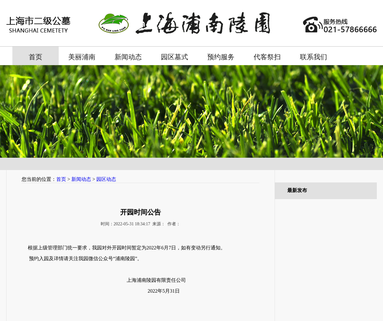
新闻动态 (128, 57)
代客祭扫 (267, 57)
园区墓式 (174, 57)
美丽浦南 (81, 57)
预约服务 (220, 57)
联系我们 (313, 57)
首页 (35, 57)
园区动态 (106, 179)
